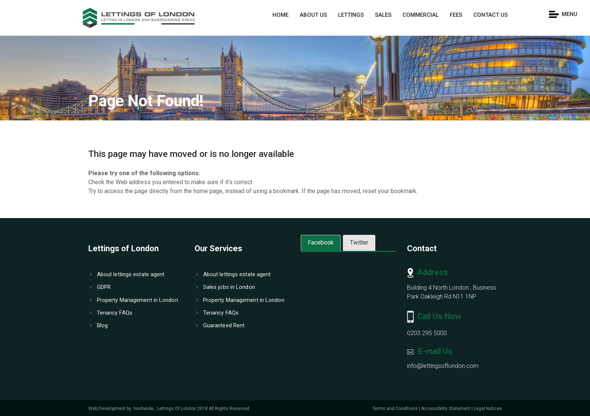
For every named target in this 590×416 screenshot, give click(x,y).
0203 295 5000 (427, 333)
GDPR (100, 287)
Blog (99, 325)
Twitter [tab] (359, 242)
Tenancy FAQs (111, 312)
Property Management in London (134, 300)
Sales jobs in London (225, 287)
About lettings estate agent (127, 274)
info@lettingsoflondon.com (443, 365)
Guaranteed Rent (220, 325)
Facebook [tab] (321, 242)
